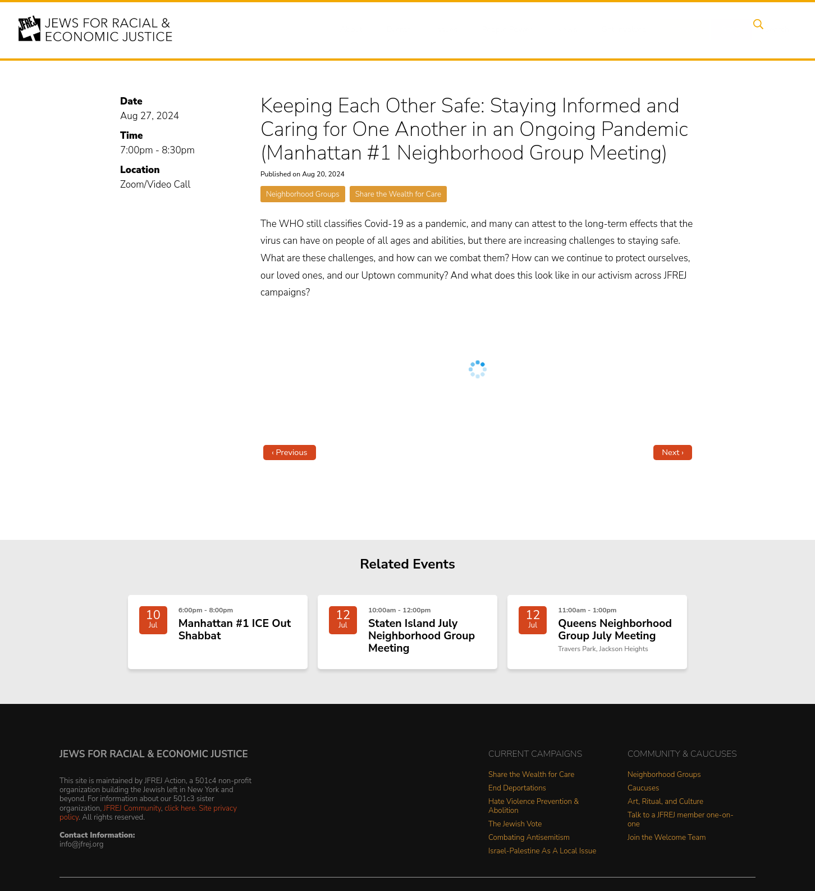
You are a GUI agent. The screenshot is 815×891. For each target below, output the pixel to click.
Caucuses (643, 793)
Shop (725, 30)
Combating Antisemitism (529, 842)
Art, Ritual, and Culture (665, 806)
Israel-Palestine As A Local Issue (542, 856)
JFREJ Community (132, 812)
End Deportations (517, 793)
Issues (451, 30)
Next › (673, 452)
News (568, 30)
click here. (180, 812)
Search (767, 30)
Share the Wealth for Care (398, 194)
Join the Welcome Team (667, 842)
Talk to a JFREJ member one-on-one (681, 824)
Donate (681, 30)
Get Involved (623, 30)
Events (407, 30)
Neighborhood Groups (303, 194)
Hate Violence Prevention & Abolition (533, 811)
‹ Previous (290, 452)
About (363, 30)
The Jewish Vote (515, 829)
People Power (510, 30)
